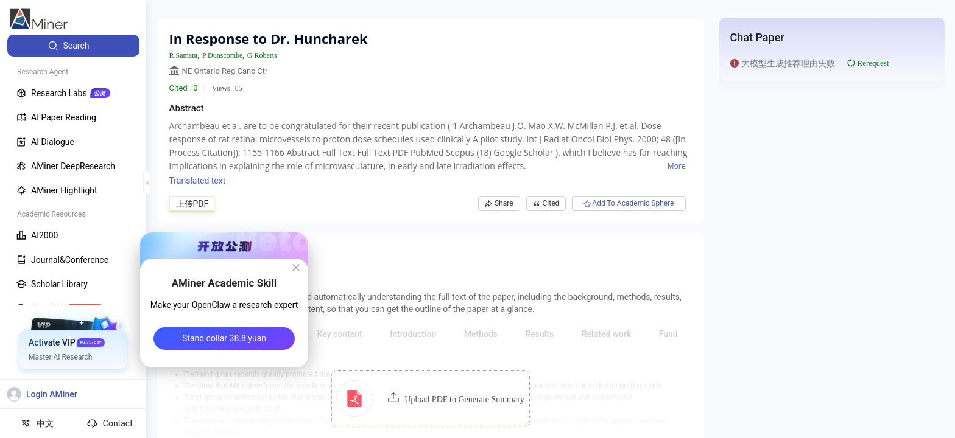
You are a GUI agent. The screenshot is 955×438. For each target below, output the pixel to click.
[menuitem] (73, 46)
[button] (430, 398)
